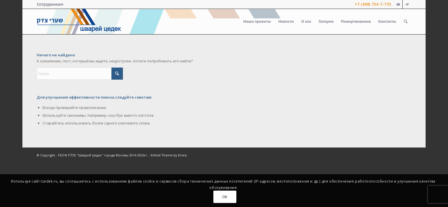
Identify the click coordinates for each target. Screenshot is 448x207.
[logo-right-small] (79, 21)
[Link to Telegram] (407, 4)
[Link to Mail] (398, 4)
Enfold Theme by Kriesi (169, 155)
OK (224, 196)
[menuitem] (50, 4)
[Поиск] (405, 21)
